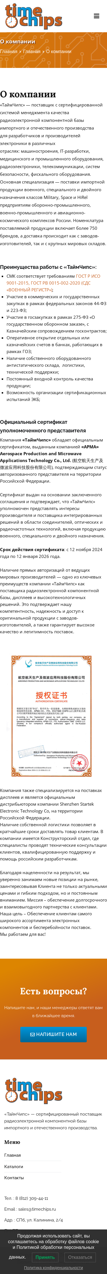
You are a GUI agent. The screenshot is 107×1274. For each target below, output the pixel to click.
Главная (12, 1155)
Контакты (14, 1177)
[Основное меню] (96, 16)
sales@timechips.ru (37, 1209)
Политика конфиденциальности (53, 1267)
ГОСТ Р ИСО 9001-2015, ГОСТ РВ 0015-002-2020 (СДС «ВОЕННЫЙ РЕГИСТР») (53, 283)
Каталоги (13, 1166)
